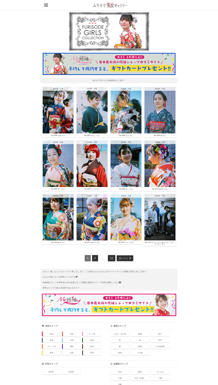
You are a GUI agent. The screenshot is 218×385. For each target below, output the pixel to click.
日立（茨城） (140, 369)
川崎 (120, 376)
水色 (72, 331)
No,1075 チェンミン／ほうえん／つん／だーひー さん (160, 234)
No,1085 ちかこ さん (92, 126)
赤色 (51, 325)
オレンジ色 (51, 337)
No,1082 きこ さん (58, 180)
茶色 (92, 338)
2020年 (55, 80)
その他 (140, 344)
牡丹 (160, 331)
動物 (140, 325)
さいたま (160, 363)
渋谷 (120, 363)
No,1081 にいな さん (92, 180)
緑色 (92, 331)
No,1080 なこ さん (126, 180)
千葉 (61, 80)
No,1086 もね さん (58, 126)
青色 (51, 331)
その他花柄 (160, 338)
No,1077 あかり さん (92, 233)
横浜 (140, 363)
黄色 (51, 344)
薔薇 (140, 338)
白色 (72, 344)
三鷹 (160, 369)
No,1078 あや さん (58, 233)
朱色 (72, 325)
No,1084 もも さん (126, 126)
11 (110, 249)
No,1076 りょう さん (126, 233)
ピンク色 (92, 325)
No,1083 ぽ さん (160, 126)
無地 (120, 344)
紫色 (72, 338)
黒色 (92, 344)
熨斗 (160, 325)
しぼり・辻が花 (120, 325)
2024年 (51, 363)
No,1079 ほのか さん (160, 180)
